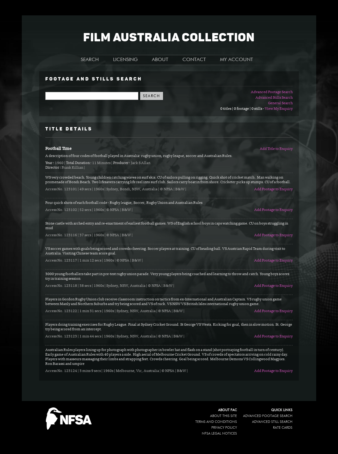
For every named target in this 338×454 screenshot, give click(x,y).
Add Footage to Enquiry (273, 189)
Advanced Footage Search (272, 92)
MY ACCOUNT (236, 59)
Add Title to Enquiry (276, 149)
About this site (223, 416)
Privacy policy (224, 427)
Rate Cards (282, 427)
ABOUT (160, 59)
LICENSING (125, 59)
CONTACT (194, 59)
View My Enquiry (279, 109)
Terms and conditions (216, 421)
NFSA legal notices (219, 433)
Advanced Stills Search (274, 98)
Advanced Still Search (272, 421)
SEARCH (90, 59)
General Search (280, 103)
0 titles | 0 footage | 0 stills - (242, 109)
